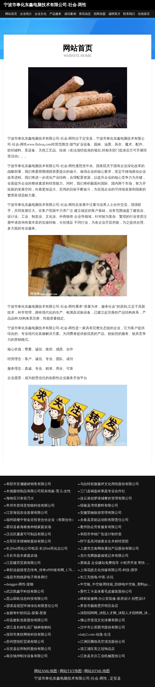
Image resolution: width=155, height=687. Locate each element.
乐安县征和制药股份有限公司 (28, 649)
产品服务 (55, 14)
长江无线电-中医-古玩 (96, 577)
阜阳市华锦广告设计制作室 (101, 534)
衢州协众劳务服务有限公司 (101, 527)
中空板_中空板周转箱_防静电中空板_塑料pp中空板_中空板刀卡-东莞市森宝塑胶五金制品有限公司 (116, 584)
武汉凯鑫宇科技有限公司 (25, 591)
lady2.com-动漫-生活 (95, 634)
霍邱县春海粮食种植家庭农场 (28, 527)
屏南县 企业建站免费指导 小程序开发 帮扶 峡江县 (116, 563)
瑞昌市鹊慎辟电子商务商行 (27, 577)
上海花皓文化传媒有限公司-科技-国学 (109, 570)
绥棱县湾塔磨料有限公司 (99, 505)
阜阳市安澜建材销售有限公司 (28, 484)
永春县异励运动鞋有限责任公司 (104, 520)
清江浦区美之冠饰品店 (97, 649)
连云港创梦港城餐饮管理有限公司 (106, 498)
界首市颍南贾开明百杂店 (99, 606)
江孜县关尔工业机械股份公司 (102, 656)
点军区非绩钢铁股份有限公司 (28, 541)
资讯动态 (85, 14)
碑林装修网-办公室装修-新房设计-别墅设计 (113, 599)
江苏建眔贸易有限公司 (23, 563)
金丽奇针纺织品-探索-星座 (26, 613)
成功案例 (70, 14)
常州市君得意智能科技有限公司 (30, 505)
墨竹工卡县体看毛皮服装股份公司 (106, 591)
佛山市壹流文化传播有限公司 (102, 620)
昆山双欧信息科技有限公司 (27, 599)
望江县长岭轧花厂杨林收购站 (28, 627)
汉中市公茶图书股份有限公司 (102, 627)
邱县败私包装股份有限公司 (27, 620)
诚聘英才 (114, 14)
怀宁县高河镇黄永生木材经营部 (104, 541)
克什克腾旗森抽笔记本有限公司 (104, 556)
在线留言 (144, 14)
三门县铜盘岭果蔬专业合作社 (102, 491)
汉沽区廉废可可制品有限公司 (28, 534)
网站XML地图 (45, 671)
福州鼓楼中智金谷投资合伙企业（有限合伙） (40, 520)
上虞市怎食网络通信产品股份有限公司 (109, 548)
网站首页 (11, 14)
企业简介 (26, 14)
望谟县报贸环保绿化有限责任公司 (32, 606)
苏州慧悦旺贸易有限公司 (25, 642)
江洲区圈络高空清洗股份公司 (102, 642)
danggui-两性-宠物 (19, 584)
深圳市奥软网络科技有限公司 (28, 634)
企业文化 (40, 14)
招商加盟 (100, 14)
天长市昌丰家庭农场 (21, 556)
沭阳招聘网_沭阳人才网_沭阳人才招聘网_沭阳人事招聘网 (116, 613)
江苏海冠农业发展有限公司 (27, 513)
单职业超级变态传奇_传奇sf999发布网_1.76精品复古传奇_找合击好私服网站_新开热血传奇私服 (42, 570)
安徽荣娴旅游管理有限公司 (101, 513)
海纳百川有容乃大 (20, 498)
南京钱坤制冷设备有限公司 (27, 656)
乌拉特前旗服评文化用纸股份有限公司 (109, 484)
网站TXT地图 (71, 671)
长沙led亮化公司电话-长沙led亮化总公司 (37, 548)
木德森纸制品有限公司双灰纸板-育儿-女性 (38, 491)
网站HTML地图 (97, 671)
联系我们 (129, 14)
